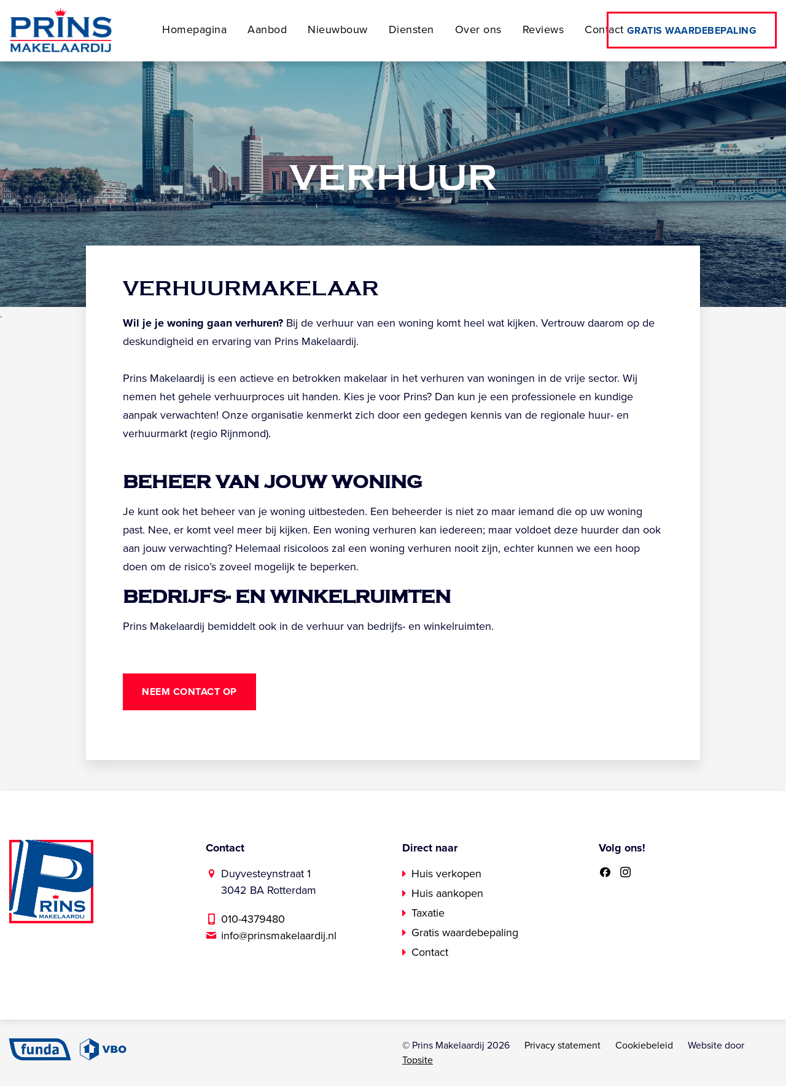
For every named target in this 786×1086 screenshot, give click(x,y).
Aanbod (267, 29)
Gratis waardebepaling (692, 31)
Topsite (417, 1060)
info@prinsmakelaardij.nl (279, 935)
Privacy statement (562, 1045)
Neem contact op (189, 692)
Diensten (411, 29)
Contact (604, 29)
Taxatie (428, 913)
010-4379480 (253, 919)
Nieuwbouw (338, 29)
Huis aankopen (447, 893)
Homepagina (194, 29)
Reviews (543, 29)
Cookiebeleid (644, 1045)
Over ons (478, 29)
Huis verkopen (446, 873)
